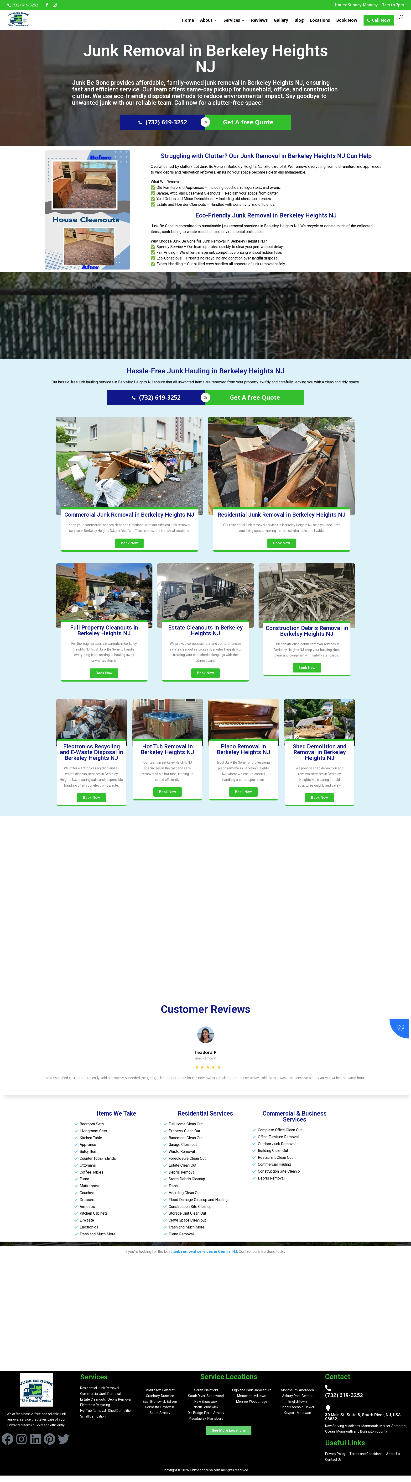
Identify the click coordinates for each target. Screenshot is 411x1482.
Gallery (281, 21)
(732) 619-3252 (162, 122)
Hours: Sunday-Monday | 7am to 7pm (369, 5)
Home (188, 21)
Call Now (381, 20)
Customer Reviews (205, 1009)
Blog (299, 21)
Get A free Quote (248, 122)
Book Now (346, 21)
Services (232, 21)
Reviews (259, 21)
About (206, 21)
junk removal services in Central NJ (205, 1251)
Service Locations (228, 1376)
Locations (320, 21)
